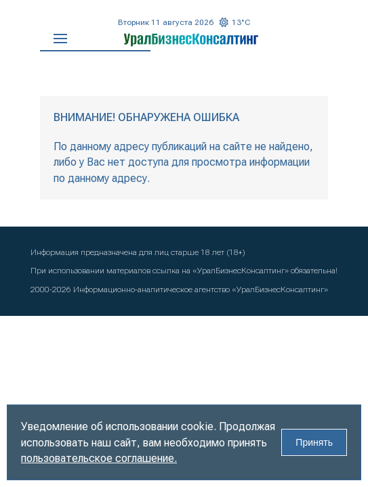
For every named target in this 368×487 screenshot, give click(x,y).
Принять (314, 442)
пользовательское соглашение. (99, 458)
